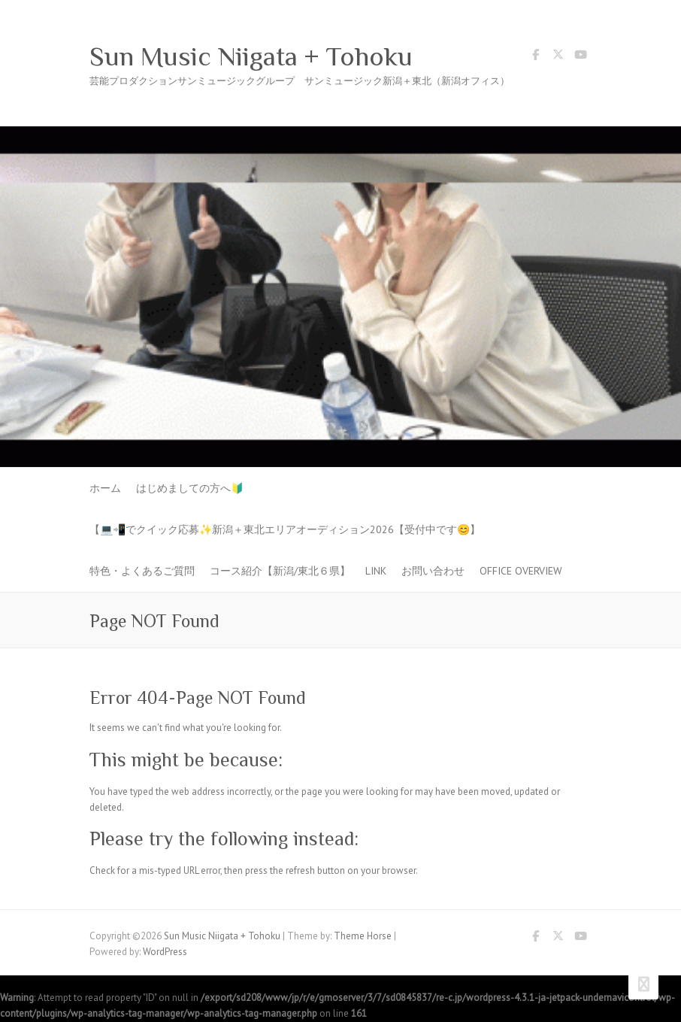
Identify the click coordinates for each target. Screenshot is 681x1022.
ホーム (105, 488)
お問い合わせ (433, 571)
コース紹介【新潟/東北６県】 (280, 571)
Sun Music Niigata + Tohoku (251, 56)
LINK (375, 571)
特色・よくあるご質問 (142, 571)
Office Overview (521, 571)
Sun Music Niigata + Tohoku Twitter (557, 57)
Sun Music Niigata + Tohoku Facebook (535, 57)
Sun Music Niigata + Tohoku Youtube (580, 57)
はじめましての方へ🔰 (190, 488)
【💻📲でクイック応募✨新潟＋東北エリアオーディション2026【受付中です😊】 (284, 529)
